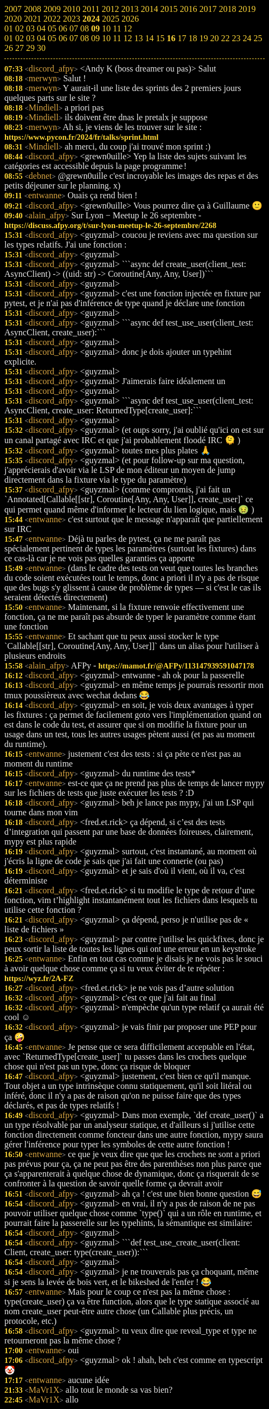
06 (63, 38)
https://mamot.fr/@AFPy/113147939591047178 (176, 665)
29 (30, 48)
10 (106, 38)
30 (41, 48)
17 (181, 38)
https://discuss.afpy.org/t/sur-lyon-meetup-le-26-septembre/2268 (110, 225)
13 (138, 38)
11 (117, 38)
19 (203, 38)
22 (225, 38)
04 (41, 38)
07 (73, 38)
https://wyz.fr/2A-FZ (39, 978)
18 (192, 38)
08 (84, 38)
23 (236, 38)
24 (246, 38)
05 (52, 38)
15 (160, 38)
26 (8, 48)
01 (8, 38)
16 (170, 38)
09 (95, 38)
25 (257, 38)
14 (149, 38)
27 (19, 48)
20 (214, 38)
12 (127, 38)
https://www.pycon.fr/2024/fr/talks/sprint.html (81, 137)
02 (19, 38)
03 (30, 38)
